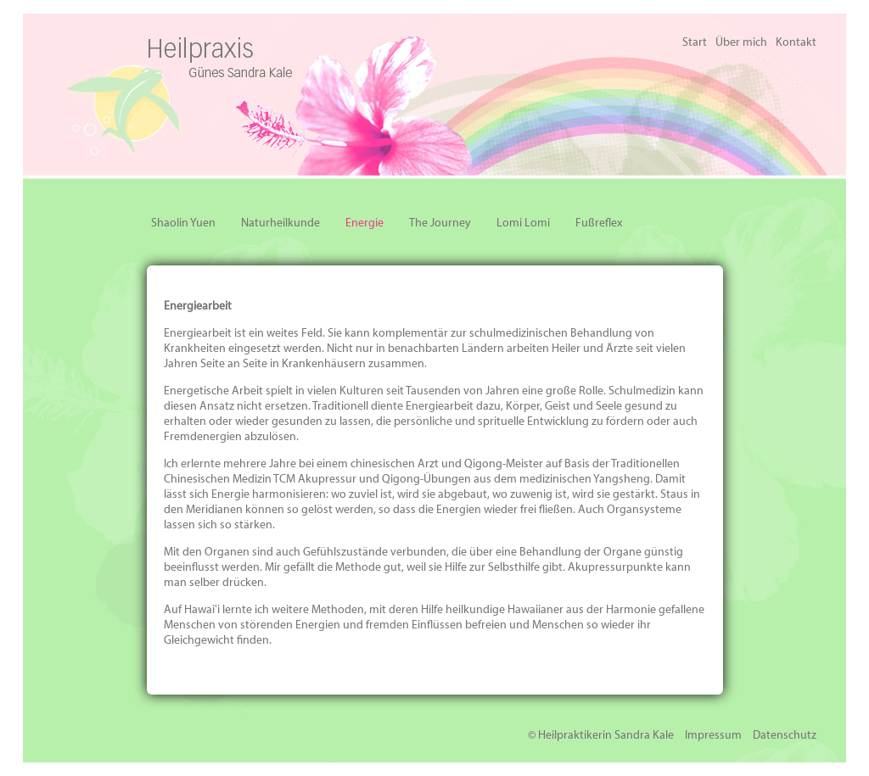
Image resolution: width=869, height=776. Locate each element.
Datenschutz (784, 735)
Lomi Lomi (523, 223)
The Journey (440, 223)
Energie (364, 223)
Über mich (741, 42)
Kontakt (796, 42)
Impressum (713, 735)
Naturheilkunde (280, 223)
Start (694, 42)
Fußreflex (598, 223)
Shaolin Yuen (183, 223)
